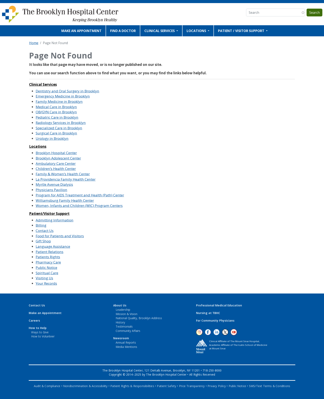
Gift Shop (43, 241)
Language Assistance (53, 246)
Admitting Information (54, 220)
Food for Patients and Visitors (60, 236)
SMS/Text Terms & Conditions (269, 386)
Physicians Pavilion (51, 189)
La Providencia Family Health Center (66, 179)
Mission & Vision (126, 314)
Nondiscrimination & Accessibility (85, 386)
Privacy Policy (217, 386)
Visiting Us (44, 278)
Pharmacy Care (48, 262)
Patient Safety (166, 386)
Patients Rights (48, 257)
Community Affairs (128, 331)
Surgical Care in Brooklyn (56, 133)
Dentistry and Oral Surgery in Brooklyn (67, 91)
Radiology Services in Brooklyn (61, 122)
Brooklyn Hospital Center (56, 152)
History (120, 322)
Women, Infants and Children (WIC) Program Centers (79, 205)
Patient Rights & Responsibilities (132, 386)
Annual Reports (126, 342)
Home (33, 43)
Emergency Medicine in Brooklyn (63, 96)
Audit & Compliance (47, 386)
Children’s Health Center (56, 168)
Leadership (123, 310)
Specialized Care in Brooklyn (59, 128)
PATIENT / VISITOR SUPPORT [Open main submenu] (241, 31)
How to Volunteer (43, 336)
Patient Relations (49, 251)
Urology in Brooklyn (52, 138)
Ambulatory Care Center (56, 163)
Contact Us (45, 230)
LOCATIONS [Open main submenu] (197, 31)
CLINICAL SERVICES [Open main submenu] (160, 31)
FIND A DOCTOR (123, 31)
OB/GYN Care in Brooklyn (56, 112)
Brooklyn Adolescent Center (58, 158)
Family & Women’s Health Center (63, 174)
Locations (37, 146)
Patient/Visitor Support (49, 213)
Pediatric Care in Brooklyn (57, 117)
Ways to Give (40, 332)
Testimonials (124, 326)
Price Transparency (192, 386)
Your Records (46, 283)
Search (314, 12)
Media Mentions (126, 347)
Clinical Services (43, 84)
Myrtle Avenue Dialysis (54, 184)
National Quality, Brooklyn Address (139, 318)
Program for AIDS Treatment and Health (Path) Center (80, 195)
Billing (41, 225)
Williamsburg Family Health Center (65, 200)
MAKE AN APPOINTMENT (81, 31)
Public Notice (46, 267)
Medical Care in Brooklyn (56, 106)
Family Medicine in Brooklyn (59, 101)
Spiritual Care (47, 273)
